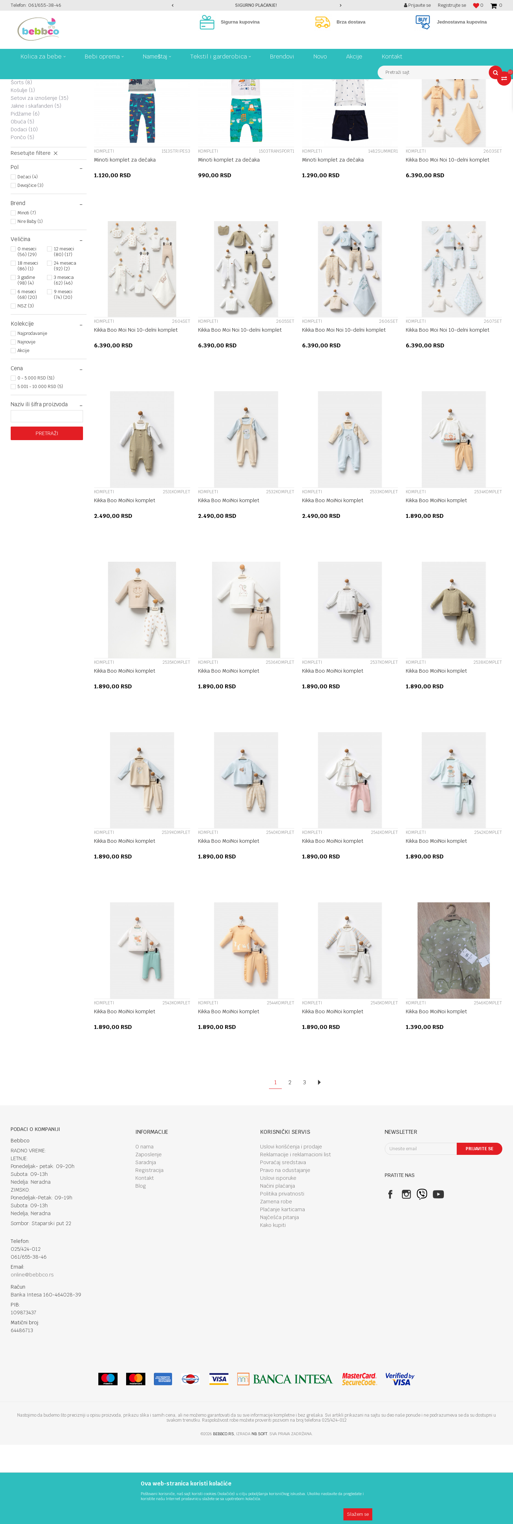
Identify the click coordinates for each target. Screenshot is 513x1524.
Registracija (149, 1249)
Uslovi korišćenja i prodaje (291, 1226)
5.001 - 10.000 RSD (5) (40, 466)
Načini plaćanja (277, 1265)
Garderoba (114, 84)
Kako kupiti (273, 1304)
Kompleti (27, 114)
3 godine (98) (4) (26, 359)
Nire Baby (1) (30, 301)
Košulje (23, 169)
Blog (140, 1265)
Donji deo (27, 154)
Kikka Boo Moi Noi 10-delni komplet (447, 239)
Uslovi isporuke (278, 1257)
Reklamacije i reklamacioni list (295, 1234)
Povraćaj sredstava (283, 1241)
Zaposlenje (148, 1234)
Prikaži (427, 98)
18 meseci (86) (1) (27, 345)
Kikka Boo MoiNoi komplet (124, 579)
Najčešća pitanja (279, 1296)
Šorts (21, 161)
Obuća (22, 201)
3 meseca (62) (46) (64, 359)
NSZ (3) (25, 385)
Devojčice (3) (30, 264)
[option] (256, 5)
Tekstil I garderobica (76, 84)
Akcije (23, 430)
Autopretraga (337, 98)
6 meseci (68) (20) (27, 373)
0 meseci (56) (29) (27, 331)
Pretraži (47, 512)
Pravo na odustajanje (285, 1249)
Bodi (21, 146)
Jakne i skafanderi (36, 185)
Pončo (22, 216)
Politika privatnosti (282, 1273)
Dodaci (24, 208)
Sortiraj (368, 98)
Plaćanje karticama (282, 1288)
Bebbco (18, 84)
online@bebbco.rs (32, 1354)
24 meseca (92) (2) (65, 345)
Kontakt (144, 1257)
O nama (144, 1226)
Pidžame (25, 193)
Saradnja (145, 1241)
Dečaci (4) (27, 256)
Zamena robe (276, 1281)
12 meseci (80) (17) (64, 331)
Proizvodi (41, 84)
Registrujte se (452, 5)
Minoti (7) (26, 292)
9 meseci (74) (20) (63, 373)
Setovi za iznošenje (39, 177)
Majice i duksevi (34, 130)
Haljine (22, 138)
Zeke (22, 122)
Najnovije (26, 421)
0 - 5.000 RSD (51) (36, 457)
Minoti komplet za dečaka (125, 239)
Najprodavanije (32, 413)
